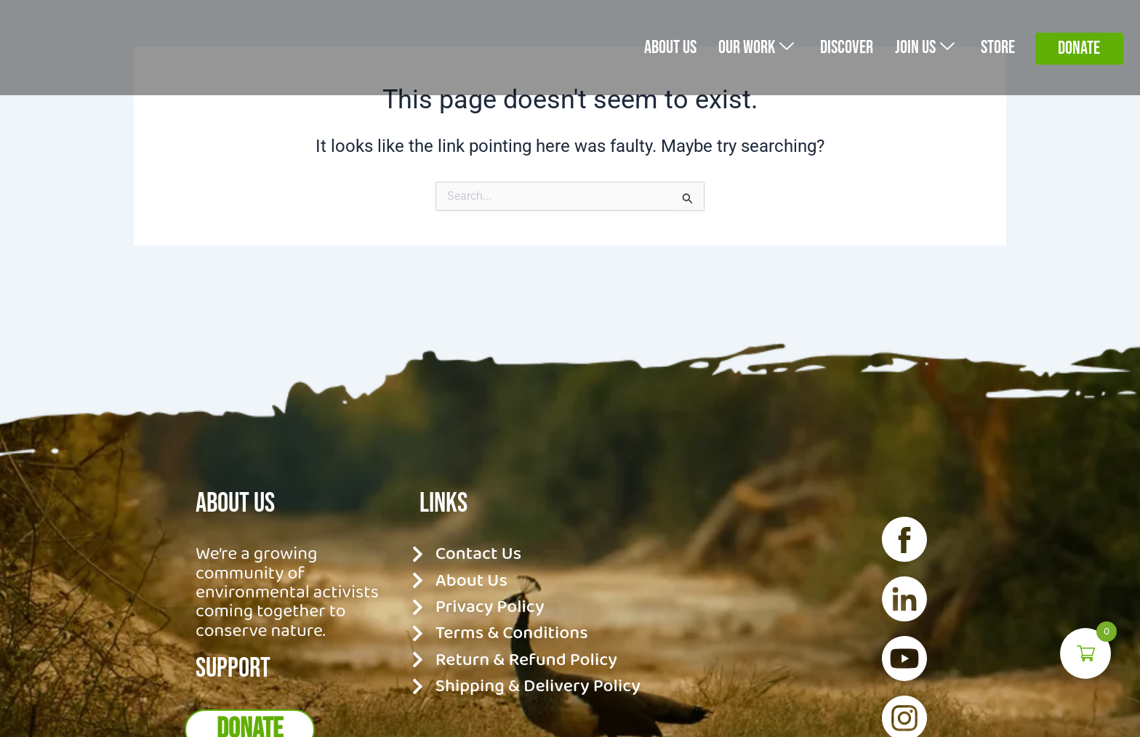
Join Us (919, 47)
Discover (837, 47)
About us (649, 47)
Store (996, 47)
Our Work (741, 47)
